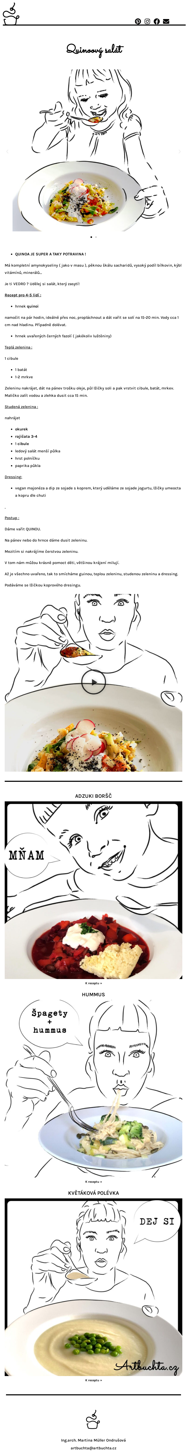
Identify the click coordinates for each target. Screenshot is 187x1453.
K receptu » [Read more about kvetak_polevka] (93, 1380)
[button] (7, 151)
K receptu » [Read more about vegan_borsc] (93, 983)
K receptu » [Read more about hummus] (93, 1182)
